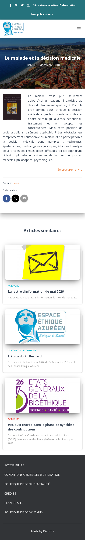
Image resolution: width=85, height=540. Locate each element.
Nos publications (42, 14)
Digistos (48, 531)
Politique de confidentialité (27, 484)
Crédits (10, 493)
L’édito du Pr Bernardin (26, 356)
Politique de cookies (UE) (23, 512)
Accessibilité (14, 465)
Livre (16, 183)
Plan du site (13, 503)
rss (28, 6)
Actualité (13, 285)
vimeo (16, 6)
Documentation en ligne (22, 350)
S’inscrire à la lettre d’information (54, 5)
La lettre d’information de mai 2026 (36, 291)
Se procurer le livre (70, 169)
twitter (22, 6)
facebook (10, 6)
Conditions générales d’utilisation (32, 475)
